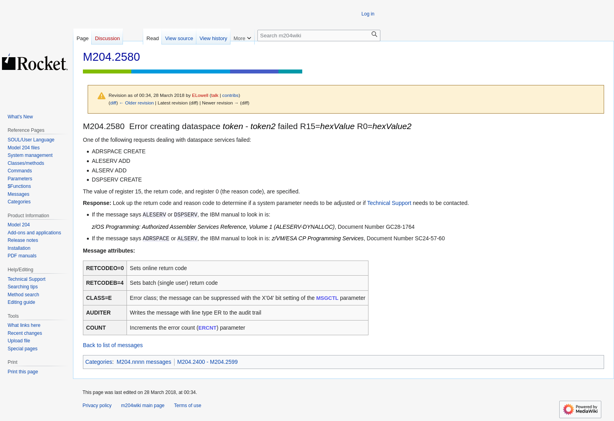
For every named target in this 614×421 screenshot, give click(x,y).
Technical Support (389, 203)
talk (214, 95)
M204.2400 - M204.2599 (207, 362)
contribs (230, 95)
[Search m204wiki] (318, 35)
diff (113, 102)
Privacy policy (97, 405)
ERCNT (207, 328)
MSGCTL (327, 298)
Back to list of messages (113, 345)
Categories (98, 362)
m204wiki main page (142, 405)
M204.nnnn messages (144, 362)
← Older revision (136, 102)
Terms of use (187, 405)
